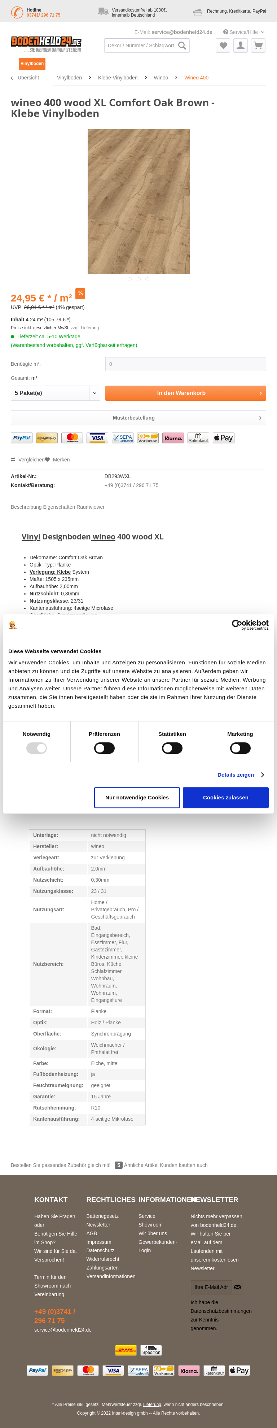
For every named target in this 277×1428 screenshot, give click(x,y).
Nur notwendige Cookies (137, 797)
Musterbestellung (187, 416)
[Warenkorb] (258, 45)
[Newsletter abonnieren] (237, 1287)
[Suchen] (182, 45)
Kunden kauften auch (183, 1165)
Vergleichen (28, 460)
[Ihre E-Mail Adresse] (212, 1287)
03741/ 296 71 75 (43, 15)
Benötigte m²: (26, 364)
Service (146, 1216)
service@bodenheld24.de (181, 32)
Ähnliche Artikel (141, 1165)
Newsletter (98, 1225)
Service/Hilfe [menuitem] (241, 32)
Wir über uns (152, 1233)
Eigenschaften (59, 507)
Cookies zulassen (226, 797)
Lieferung (152, 1404)
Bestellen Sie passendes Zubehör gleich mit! (67, 1165)
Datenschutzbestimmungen (221, 1311)
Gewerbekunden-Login (157, 1246)
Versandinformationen (111, 1276)
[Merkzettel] (223, 45)
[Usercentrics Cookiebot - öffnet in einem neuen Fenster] (237, 625)
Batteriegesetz (103, 1216)
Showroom (150, 1225)
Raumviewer (90, 507)
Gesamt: (20, 378)
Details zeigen (235, 775)
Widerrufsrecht (103, 1259)
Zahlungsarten (103, 1268)
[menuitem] (147, 49)
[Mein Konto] (240, 45)
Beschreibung (26, 507)
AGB (92, 1233)
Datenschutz (101, 1250)
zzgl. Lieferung (85, 327)
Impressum (99, 1242)
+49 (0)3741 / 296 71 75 (132, 485)
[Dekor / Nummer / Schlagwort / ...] (147, 45)
